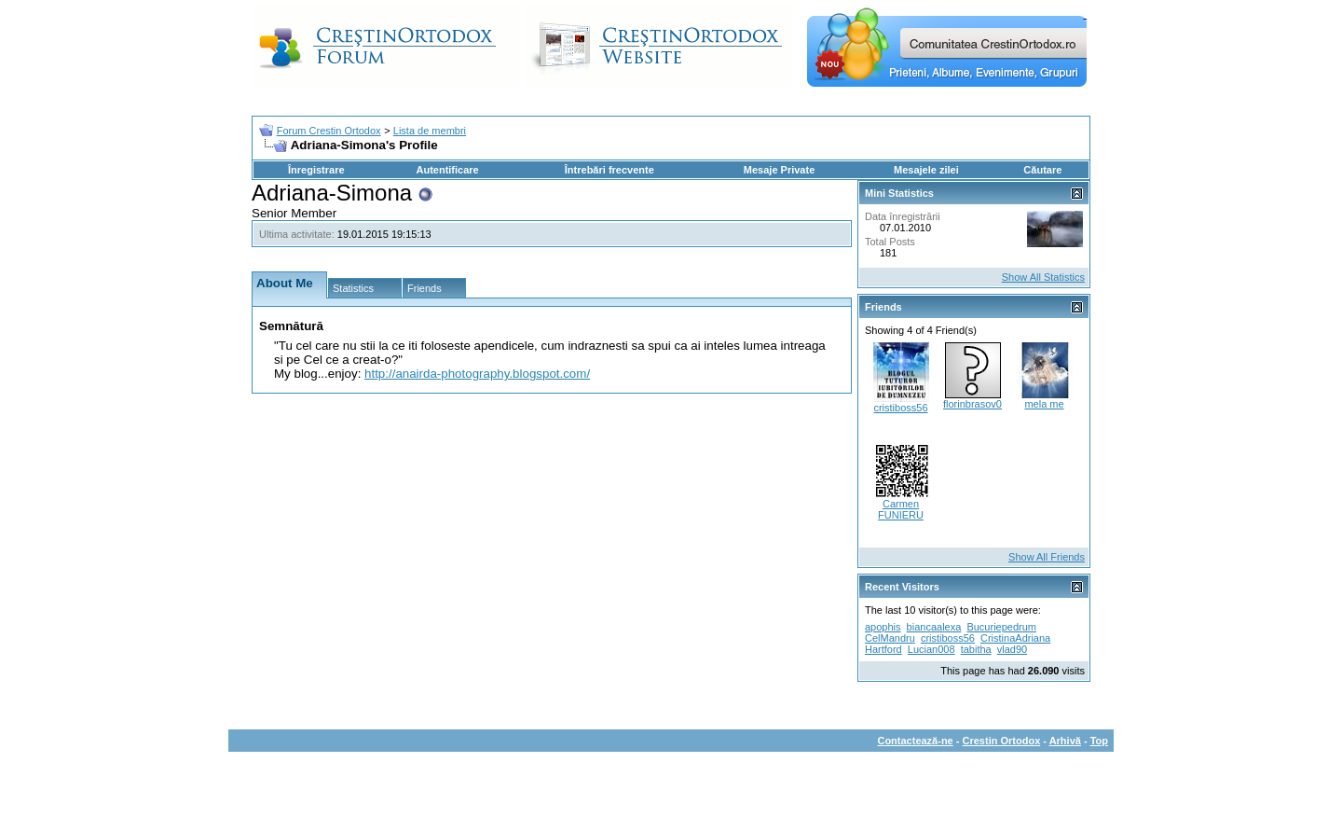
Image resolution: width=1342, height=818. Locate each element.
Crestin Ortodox (1002, 740)
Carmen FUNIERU (901, 509)
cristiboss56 (900, 407)
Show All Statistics (1043, 277)
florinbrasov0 (972, 403)
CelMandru (890, 638)
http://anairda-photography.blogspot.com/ (477, 374)
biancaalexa (934, 626)
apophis (883, 626)
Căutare (1042, 169)
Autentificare (447, 169)
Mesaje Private (779, 169)
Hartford (883, 649)
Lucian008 (931, 649)
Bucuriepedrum (1001, 626)
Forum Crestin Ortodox (329, 130)
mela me (1043, 403)
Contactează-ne (914, 740)
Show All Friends (1046, 556)
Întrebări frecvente (609, 169)
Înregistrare (316, 169)
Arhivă (1065, 740)
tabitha (976, 649)
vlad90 (1012, 649)
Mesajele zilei (926, 169)
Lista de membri (429, 130)
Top (1099, 740)
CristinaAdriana (1015, 638)
